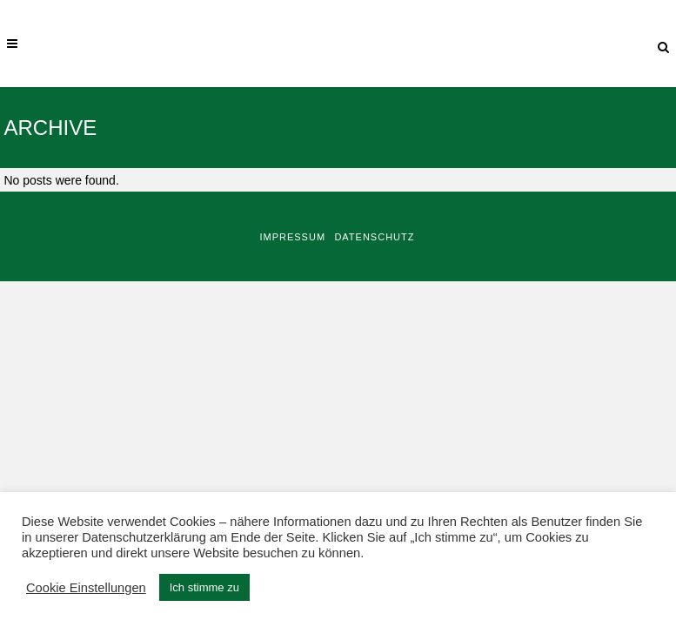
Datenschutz (374, 237)
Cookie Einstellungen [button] (86, 588)
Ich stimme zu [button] (204, 587)
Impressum (292, 237)
